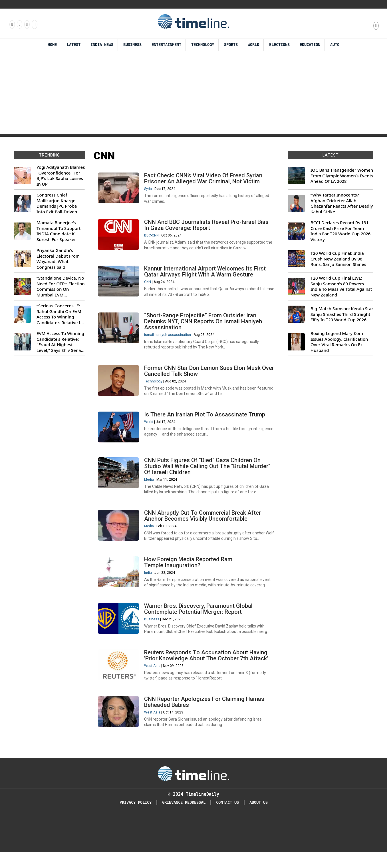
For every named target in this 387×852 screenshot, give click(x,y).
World (253, 45)
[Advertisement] (193, 94)
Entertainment (166, 45)
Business (132, 45)
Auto (334, 45)
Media (151, 498)
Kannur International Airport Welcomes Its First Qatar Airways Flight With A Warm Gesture (206, 278)
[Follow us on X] (26, 24)
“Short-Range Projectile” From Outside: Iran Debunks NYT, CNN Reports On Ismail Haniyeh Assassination (205, 331)
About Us (258, 838)
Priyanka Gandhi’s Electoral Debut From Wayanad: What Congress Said (58, 259)
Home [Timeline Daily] (52, 45)
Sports (231, 45)
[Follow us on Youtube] (34, 24)
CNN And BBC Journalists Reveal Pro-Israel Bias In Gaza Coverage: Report (208, 229)
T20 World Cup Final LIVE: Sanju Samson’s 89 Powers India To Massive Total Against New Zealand (341, 286)
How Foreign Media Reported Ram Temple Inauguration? (190, 586)
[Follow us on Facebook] (12, 24)
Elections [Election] (279, 45)
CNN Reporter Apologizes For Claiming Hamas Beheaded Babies (206, 735)
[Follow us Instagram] (19, 24)
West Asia (154, 696)
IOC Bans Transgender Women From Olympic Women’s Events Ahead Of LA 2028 (342, 175)
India (150, 597)
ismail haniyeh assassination (169, 345)
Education (310, 45)
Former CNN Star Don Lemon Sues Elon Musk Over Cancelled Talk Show (204, 384)
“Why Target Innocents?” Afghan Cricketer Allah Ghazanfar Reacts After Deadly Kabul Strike (342, 203)
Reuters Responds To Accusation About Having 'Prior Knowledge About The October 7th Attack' (208, 685)
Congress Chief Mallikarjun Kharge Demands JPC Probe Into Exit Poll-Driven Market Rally (57, 203)
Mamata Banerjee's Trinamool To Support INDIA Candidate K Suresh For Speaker (59, 231)
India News (101, 45)
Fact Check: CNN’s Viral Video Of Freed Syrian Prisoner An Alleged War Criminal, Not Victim (205, 180)
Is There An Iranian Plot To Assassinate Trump (206, 430)
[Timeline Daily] (193, 808)
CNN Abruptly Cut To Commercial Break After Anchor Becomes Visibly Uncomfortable (204, 537)
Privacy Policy (136, 838)
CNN (149, 289)
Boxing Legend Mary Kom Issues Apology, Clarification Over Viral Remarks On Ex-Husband (339, 342)
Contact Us (227, 838)
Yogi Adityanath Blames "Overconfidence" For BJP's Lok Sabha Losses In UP (61, 176)
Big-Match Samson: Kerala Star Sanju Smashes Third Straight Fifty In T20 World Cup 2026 (342, 314)
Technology (202, 45)
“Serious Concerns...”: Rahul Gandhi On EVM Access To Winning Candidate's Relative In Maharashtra (60, 314)
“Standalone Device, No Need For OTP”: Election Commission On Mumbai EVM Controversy (61, 286)
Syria (150, 191)
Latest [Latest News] (73, 45)
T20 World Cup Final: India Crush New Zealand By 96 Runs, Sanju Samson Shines (338, 258)
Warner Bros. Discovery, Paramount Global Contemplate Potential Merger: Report (200, 636)
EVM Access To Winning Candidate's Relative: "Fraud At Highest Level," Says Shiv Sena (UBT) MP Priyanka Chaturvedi (60, 342)
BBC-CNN (153, 240)
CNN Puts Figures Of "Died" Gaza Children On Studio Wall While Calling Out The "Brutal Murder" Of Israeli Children (209, 485)
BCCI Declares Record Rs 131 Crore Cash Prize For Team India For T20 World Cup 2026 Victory (340, 231)
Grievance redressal (183, 838)
